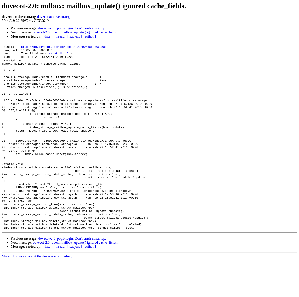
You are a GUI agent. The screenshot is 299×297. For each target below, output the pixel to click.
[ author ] (89, 36)
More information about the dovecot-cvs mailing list (39, 293)
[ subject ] (74, 36)
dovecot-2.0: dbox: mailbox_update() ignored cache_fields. (75, 32)
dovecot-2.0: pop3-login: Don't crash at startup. (72, 28)
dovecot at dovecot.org (53, 17)
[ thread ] (60, 36)
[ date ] (47, 36)
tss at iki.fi (58, 55)
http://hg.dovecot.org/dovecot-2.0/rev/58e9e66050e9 (64, 47)
